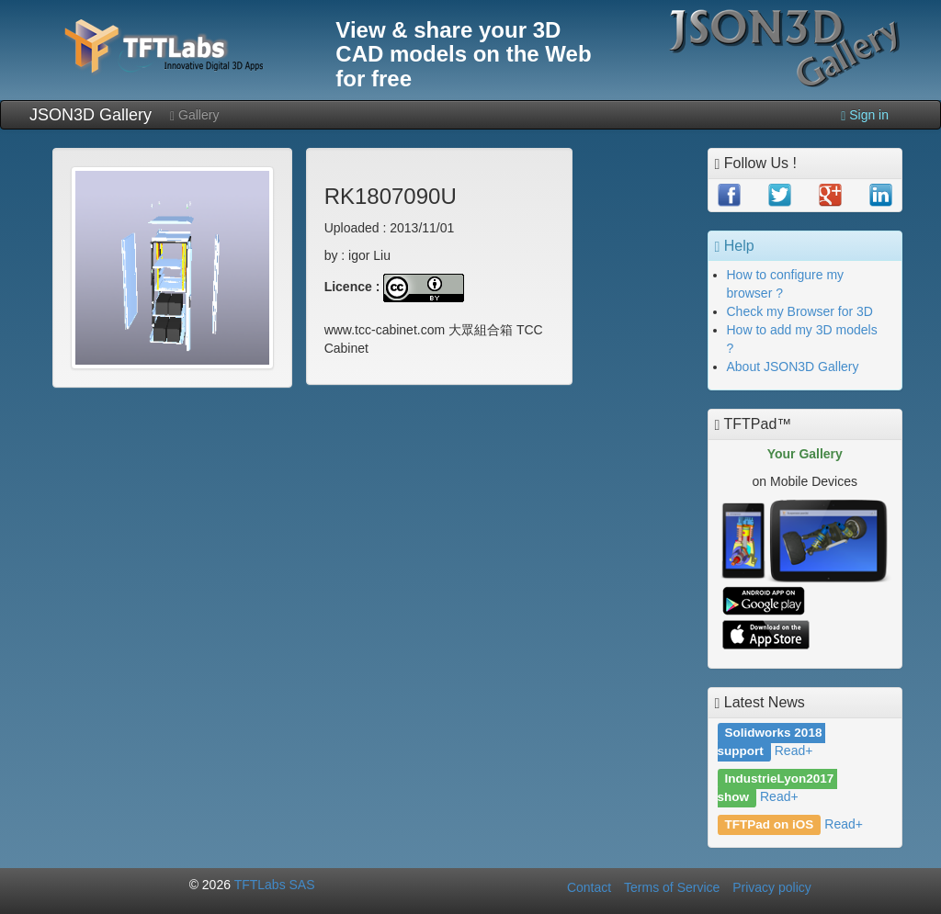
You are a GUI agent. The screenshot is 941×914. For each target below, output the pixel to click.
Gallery (194, 115)
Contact (589, 887)
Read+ (794, 750)
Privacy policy (771, 887)
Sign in (865, 115)
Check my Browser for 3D (800, 311)
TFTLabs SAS (274, 884)
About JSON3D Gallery (793, 366)
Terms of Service (672, 887)
